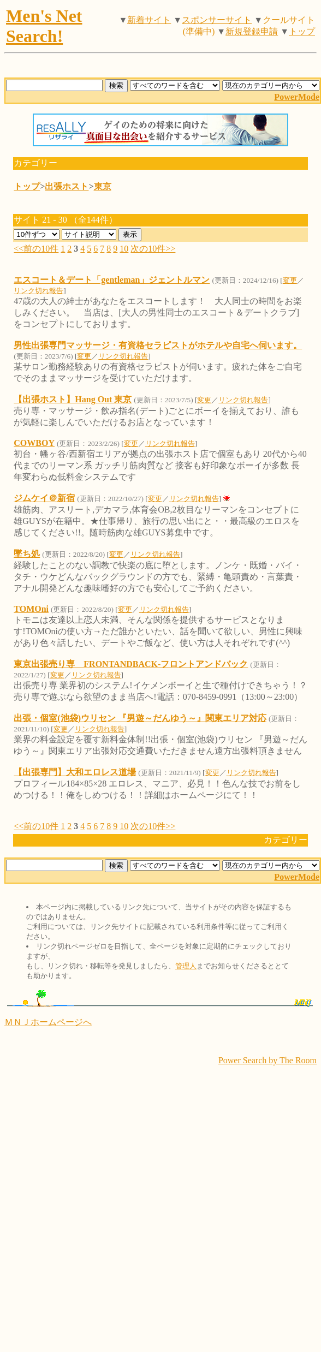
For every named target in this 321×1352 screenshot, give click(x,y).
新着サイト (149, 20)
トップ (302, 31)
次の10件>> (152, 248)
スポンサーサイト (217, 20)
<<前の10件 (36, 248)
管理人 (186, 966)
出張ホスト (66, 186)
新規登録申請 (251, 31)
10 (124, 248)
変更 (290, 280)
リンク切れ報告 (38, 291)
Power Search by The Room (267, 1060)
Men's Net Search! (44, 26)
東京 (102, 186)
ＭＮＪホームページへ (48, 1022)
